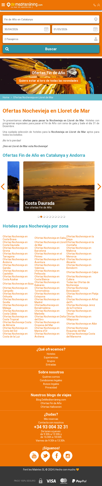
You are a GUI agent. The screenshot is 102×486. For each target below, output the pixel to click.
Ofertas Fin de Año (51, 403)
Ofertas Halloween (51, 406)
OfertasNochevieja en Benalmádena (47, 306)
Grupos (51, 361)
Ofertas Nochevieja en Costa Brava (15, 238)
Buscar (51, 49)
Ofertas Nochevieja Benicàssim (77, 289)
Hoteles (51, 353)
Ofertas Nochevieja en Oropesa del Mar (47, 324)
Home (6, 97)
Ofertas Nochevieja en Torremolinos (47, 289)
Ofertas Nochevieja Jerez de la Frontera (80, 306)
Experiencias (51, 357)
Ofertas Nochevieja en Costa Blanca (47, 278)
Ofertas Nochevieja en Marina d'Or (47, 329)
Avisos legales (51, 384)
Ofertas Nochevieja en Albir (81, 323)
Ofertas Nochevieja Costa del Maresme (80, 335)
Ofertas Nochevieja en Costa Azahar (15, 278)
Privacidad (51, 387)
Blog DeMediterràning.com (51, 399)
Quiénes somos (51, 376)
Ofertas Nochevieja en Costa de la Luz (15, 335)
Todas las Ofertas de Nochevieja (78, 284)
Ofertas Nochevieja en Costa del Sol (15, 329)
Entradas (51, 364)
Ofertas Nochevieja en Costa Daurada (15, 243)
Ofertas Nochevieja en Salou (50, 237)
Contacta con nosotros (51, 422)
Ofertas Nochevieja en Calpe (82, 272)
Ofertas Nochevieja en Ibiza (18, 283)
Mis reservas (51, 419)
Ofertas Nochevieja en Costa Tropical (15, 318)
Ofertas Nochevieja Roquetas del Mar (77, 329)
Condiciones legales (51, 380)
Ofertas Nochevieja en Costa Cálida (15, 312)
